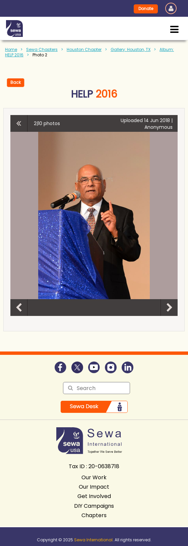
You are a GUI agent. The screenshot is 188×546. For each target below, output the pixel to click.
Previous (18, 307)
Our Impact (94, 487)
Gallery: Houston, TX (130, 49)
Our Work (94, 477)
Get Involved (94, 496)
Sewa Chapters (42, 49)
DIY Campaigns (94, 506)
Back (15, 82)
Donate (145, 8)
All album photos (18, 123)
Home (11, 49)
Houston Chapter (84, 49)
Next (169, 307)
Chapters (94, 515)
